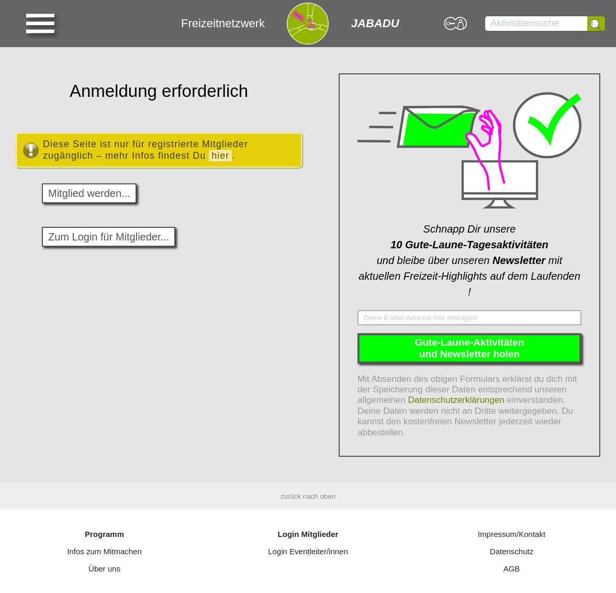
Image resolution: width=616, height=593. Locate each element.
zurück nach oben (308, 496)
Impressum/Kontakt (511, 534)
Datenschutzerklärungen (456, 400)
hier (220, 155)
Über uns (104, 568)
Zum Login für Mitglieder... (108, 237)
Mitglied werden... (89, 193)
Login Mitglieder (308, 534)
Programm (104, 534)
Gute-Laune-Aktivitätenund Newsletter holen (469, 348)
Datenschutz (511, 551)
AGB (511, 568)
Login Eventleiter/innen (308, 551)
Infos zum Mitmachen (104, 551)
